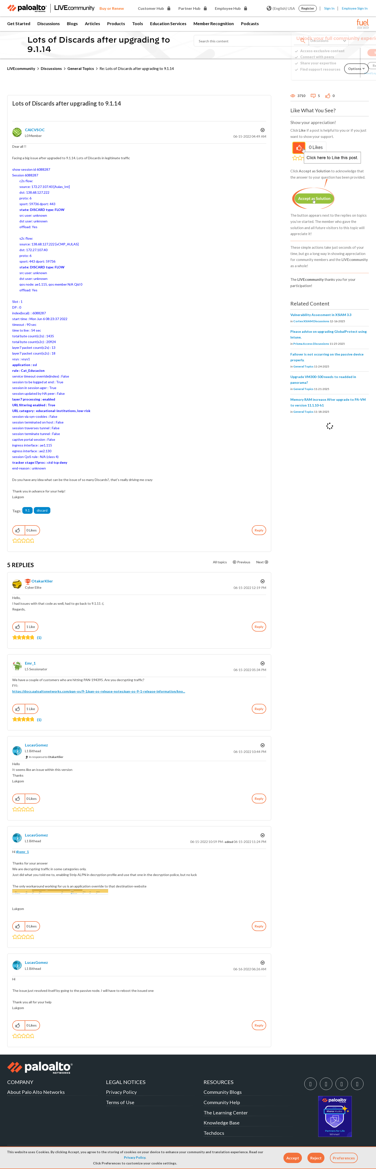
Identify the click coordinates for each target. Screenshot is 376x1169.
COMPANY (20, 1082)
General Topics (80, 68)
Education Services (168, 23)
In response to (46, 757)
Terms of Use (120, 1102)
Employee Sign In (355, 8)
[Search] (251, 40)
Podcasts (250, 23)
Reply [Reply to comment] (259, 627)
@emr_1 (22, 852)
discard (42, 510)
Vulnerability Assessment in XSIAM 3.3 (320, 315)
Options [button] (262, 130)
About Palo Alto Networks (36, 1092)
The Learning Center (226, 1112)
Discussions (48, 23)
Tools (137, 23)
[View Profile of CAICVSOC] (35, 129)
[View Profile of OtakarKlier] (42, 581)
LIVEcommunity (21, 68)
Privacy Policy (134, 1157)
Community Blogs (223, 1092)
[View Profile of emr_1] (30, 663)
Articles (92, 23)
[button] (292, 1158)
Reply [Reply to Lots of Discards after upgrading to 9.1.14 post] (259, 530)
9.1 (27, 510)
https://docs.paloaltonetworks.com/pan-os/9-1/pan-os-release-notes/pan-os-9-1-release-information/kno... (98, 691)
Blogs (72, 23)
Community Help (222, 1102)
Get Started (18, 23)
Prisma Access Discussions (311, 343)
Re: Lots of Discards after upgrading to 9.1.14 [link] (137, 68)
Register (307, 8)
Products (116, 23)
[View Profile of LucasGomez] (36, 745)
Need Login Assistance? (347, 73)
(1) (39, 637)
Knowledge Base (222, 1122)
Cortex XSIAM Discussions (311, 321)
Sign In (329, 8)
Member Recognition (214, 23)
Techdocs (214, 1133)
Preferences (344, 1158)
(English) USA (281, 8)
